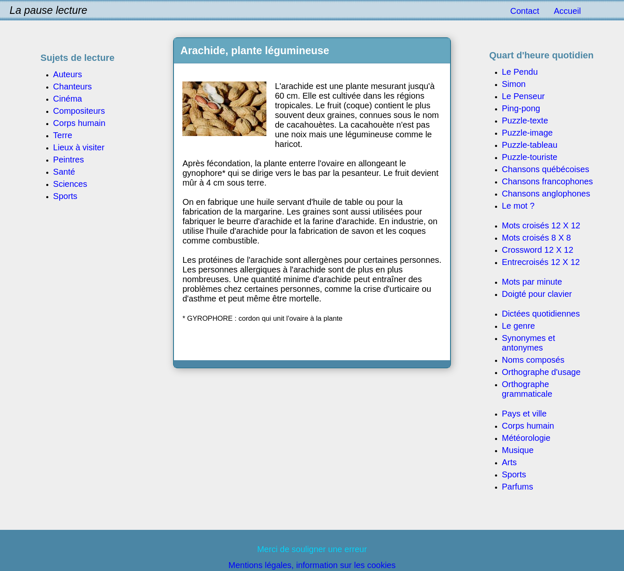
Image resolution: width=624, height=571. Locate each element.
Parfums (517, 486)
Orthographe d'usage (541, 372)
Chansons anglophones (546, 193)
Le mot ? (518, 205)
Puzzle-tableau (529, 144)
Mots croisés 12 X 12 (541, 225)
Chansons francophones (547, 181)
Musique (518, 450)
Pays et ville (524, 413)
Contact (524, 11)
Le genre (518, 325)
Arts (509, 462)
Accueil (567, 11)
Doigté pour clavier (537, 294)
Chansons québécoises (545, 169)
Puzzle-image (527, 132)
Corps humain (528, 425)
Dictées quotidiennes (541, 313)
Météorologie (526, 438)
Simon (514, 84)
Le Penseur (523, 96)
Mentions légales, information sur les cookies (312, 565)
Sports (514, 474)
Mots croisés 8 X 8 (536, 237)
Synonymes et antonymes (528, 342)
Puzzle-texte (525, 120)
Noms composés (533, 359)
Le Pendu (520, 71)
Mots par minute (532, 281)
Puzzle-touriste (529, 157)
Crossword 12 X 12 (537, 249)
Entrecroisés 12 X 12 (541, 262)
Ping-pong (521, 108)
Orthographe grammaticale (527, 389)
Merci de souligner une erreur (312, 549)
